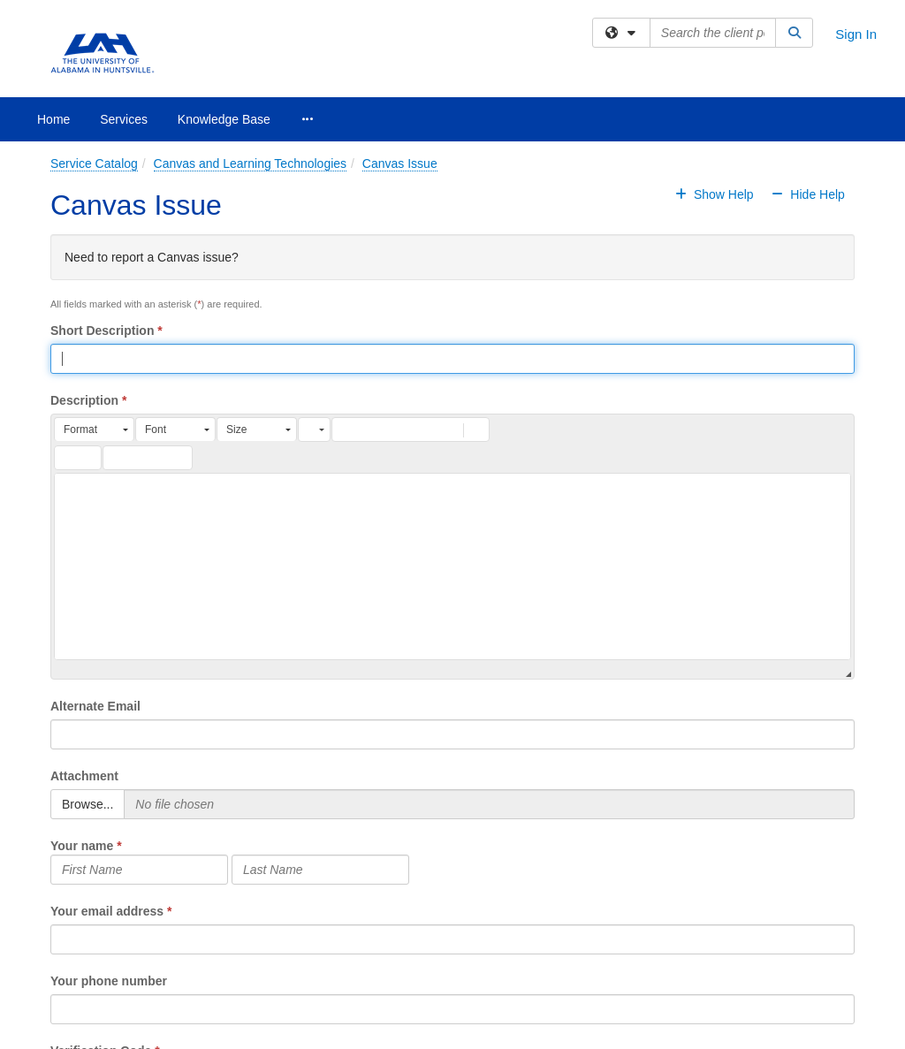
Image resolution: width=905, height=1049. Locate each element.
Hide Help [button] (807, 194)
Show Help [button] (716, 194)
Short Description (102, 330)
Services (124, 119)
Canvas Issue (399, 163)
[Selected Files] (489, 804)
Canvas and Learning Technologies (250, 163)
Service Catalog (94, 163)
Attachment (84, 776)
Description (84, 400)
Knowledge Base (224, 119)
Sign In (856, 34)
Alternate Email (95, 706)
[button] (94, 429)
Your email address (107, 911)
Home (53, 119)
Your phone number (108, 981)
